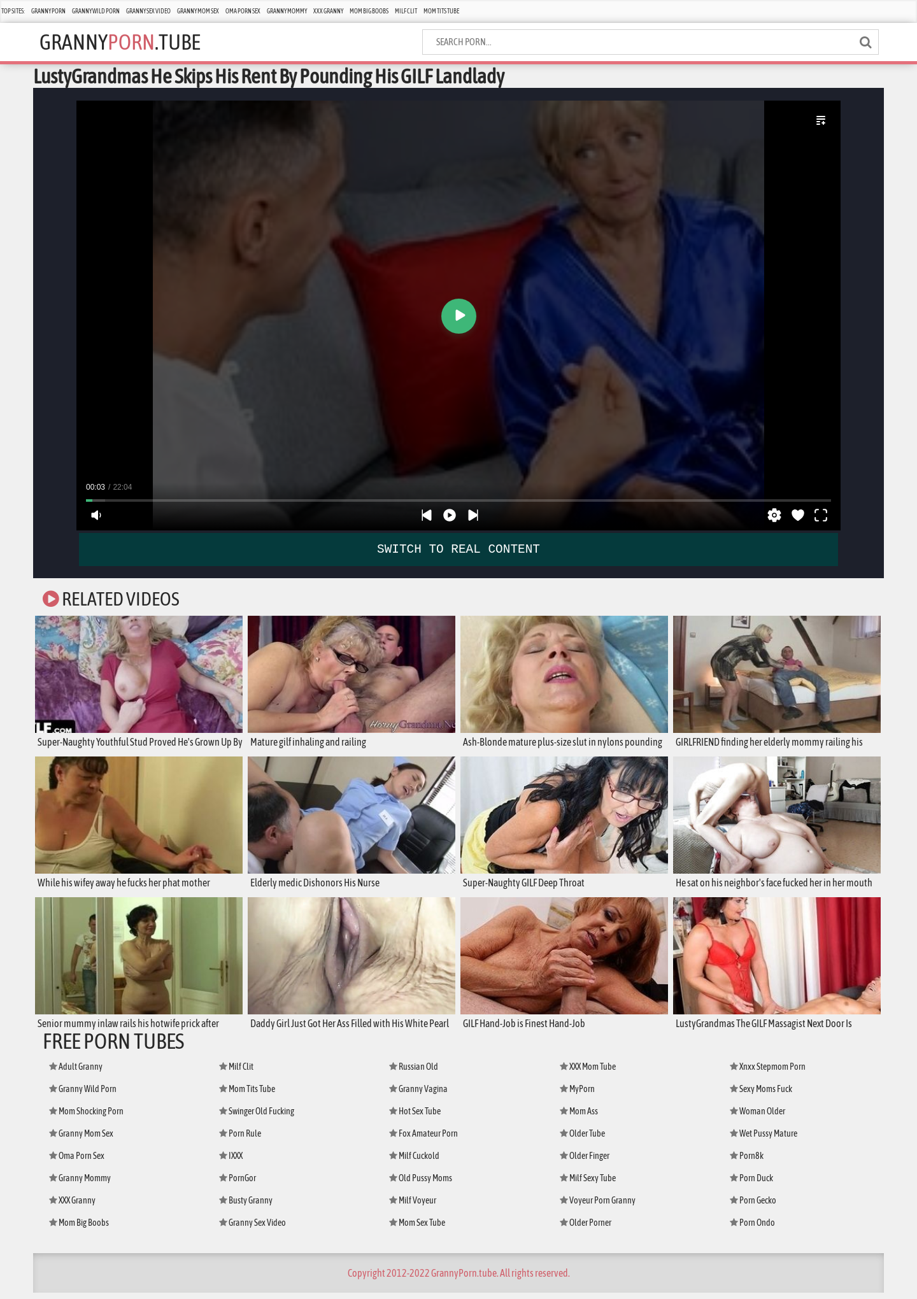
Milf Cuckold (414, 1162)
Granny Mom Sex (198, 11)
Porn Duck (751, 1184)
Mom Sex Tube (417, 1229)
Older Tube (582, 1140)
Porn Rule (240, 1140)
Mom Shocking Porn (86, 1117)
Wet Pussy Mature (763, 1140)
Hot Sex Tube (415, 1117)
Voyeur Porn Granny (598, 1207)
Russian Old (413, 1073)
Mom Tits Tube (441, 11)
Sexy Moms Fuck (761, 1095)
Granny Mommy (287, 11)
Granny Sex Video (148, 11)
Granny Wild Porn (96, 11)
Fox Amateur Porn (423, 1140)
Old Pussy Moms (420, 1184)
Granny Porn (48, 11)
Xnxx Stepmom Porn (768, 1073)
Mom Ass (579, 1117)
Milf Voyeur (412, 1207)
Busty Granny (246, 1207)
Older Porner (585, 1229)
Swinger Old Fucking (256, 1117)
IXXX (231, 1162)
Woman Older (757, 1117)
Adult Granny (76, 1073)
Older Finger (584, 1162)
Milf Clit (406, 11)
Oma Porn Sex (242, 11)
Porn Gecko (753, 1207)
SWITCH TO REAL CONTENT (459, 548)
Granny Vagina (418, 1095)
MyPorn (577, 1095)
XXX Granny (328, 11)
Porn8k (747, 1162)
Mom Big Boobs (369, 11)
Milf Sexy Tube (588, 1184)
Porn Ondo (752, 1229)
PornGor (237, 1184)
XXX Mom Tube (588, 1073)
